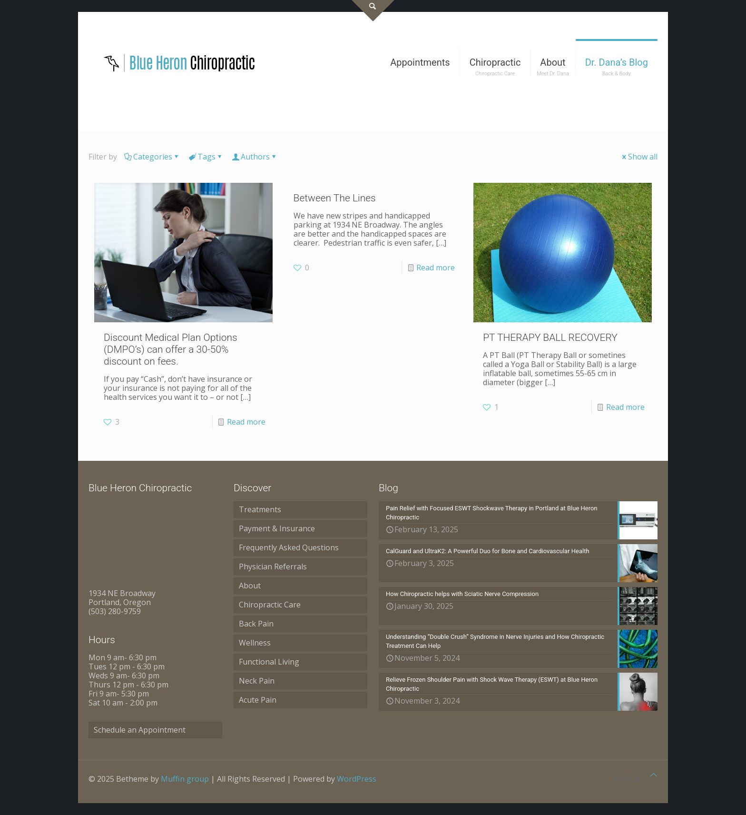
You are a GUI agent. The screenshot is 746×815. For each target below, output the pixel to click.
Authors (254, 156)
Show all (639, 156)
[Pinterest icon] (616, 779)
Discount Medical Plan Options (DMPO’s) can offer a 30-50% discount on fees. (170, 349)
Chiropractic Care (270, 604)
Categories (152, 156)
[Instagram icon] (626, 779)
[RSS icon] (636, 779)
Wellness (255, 642)
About (250, 585)
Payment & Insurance (277, 528)
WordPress (356, 779)
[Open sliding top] (373, 10)
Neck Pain (257, 681)
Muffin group (185, 779)
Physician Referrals (273, 566)
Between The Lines (335, 198)
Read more (246, 422)
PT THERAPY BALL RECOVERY (550, 337)
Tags (205, 156)
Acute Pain (257, 700)
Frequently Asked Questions (289, 547)
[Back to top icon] (654, 774)
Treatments (260, 509)
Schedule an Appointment (140, 730)
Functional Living (269, 661)
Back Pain (256, 623)
